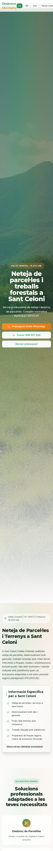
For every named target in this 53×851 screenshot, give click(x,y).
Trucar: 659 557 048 (26, 335)
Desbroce (9, 6)
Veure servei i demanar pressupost (25, 746)
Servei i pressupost (26, 344)
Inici (35, 6)
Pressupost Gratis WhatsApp (26, 327)
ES (27, 6)
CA (19, 6)
